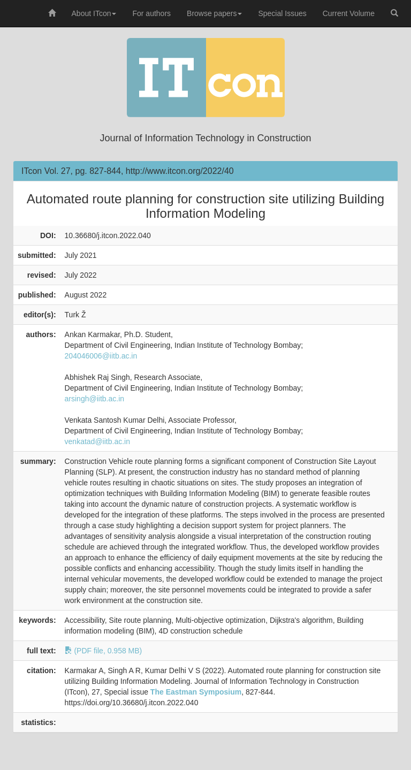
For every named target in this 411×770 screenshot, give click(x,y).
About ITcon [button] (94, 13)
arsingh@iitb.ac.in (95, 398)
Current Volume (349, 13)
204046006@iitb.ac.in (101, 356)
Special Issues (282, 13)
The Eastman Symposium (195, 692)
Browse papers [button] (214, 13)
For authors (151, 13)
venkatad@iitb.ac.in (97, 441)
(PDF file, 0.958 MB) (103, 650)
